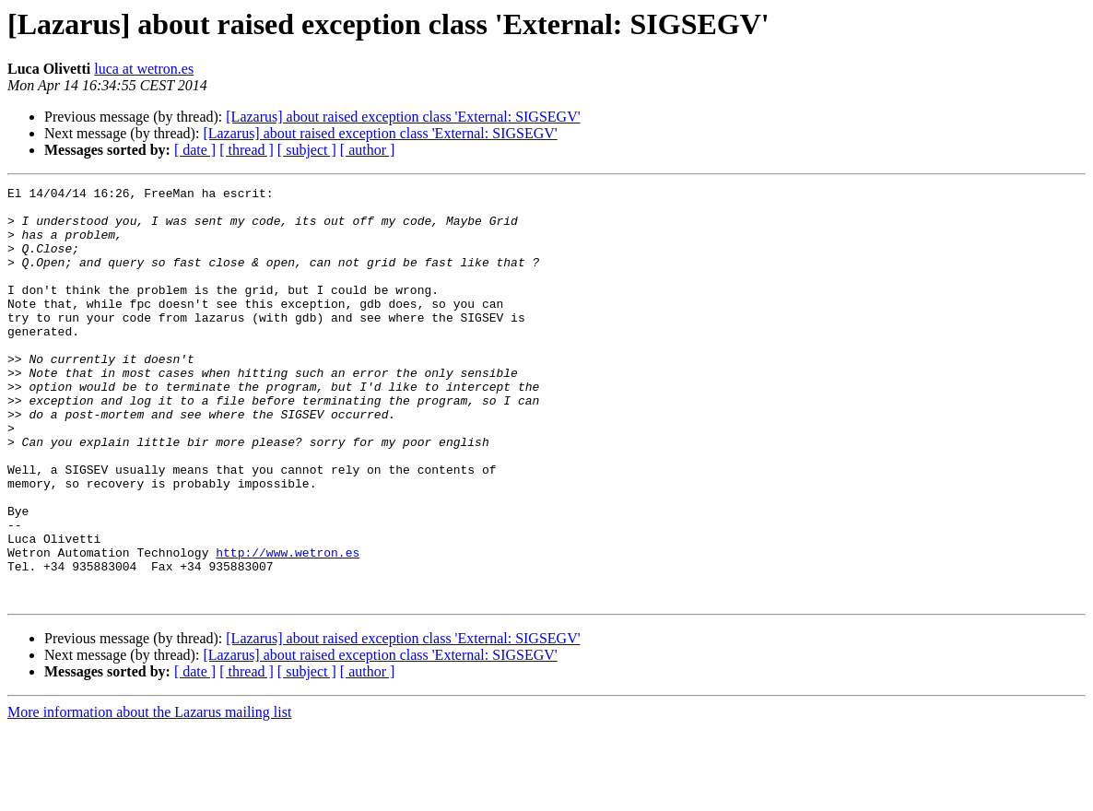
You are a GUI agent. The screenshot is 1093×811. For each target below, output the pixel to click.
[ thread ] (246, 150)
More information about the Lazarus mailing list (149, 795)
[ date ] (195, 150)
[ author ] (367, 150)
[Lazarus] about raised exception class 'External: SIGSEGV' (403, 116)
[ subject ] (306, 150)
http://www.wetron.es (287, 626)
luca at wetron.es (144, 68)
